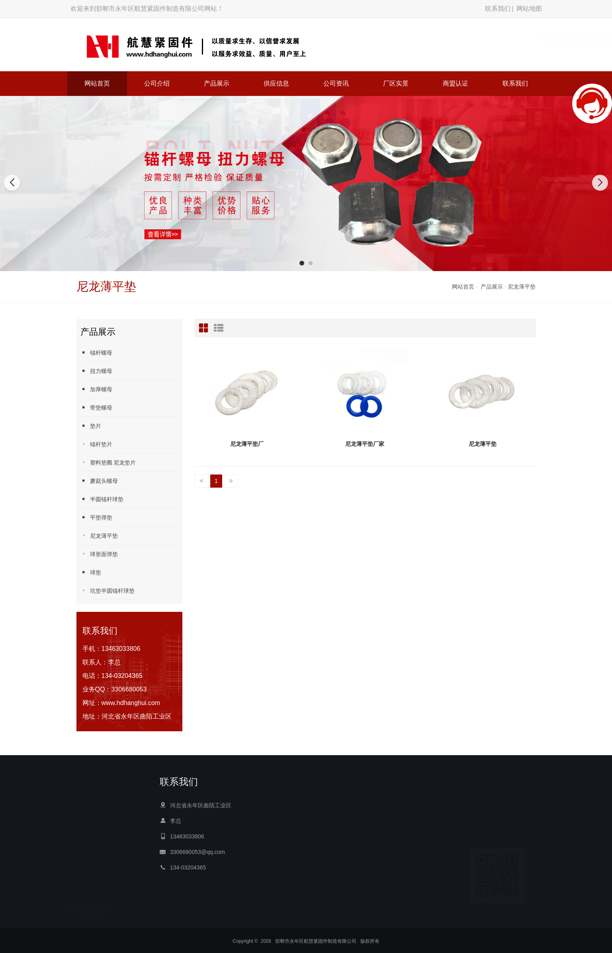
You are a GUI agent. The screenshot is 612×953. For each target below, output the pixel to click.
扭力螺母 (96, 370)
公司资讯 (336, 83)
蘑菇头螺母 (99, 480)
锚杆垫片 (96, 444)
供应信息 (276, 83)
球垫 (90, 572)
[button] (301, 263)
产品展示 (216, 83)
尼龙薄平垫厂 (247, 444)
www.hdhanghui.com (131, 702)
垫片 (90, 425)
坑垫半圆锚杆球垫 (107, 590)
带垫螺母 (96, 407)
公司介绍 (157, 83)
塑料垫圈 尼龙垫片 (108, 462)
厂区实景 (396, 83)
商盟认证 (455, 83)
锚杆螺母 (96, 352)
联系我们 (497, 8)
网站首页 (97, 83)
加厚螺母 (96, 389)
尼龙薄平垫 (522, 286)
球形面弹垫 (99, 554)
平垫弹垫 (96, 517)
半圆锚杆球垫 (101, 499)
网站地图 (529, 8)
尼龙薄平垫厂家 (364, 444)
